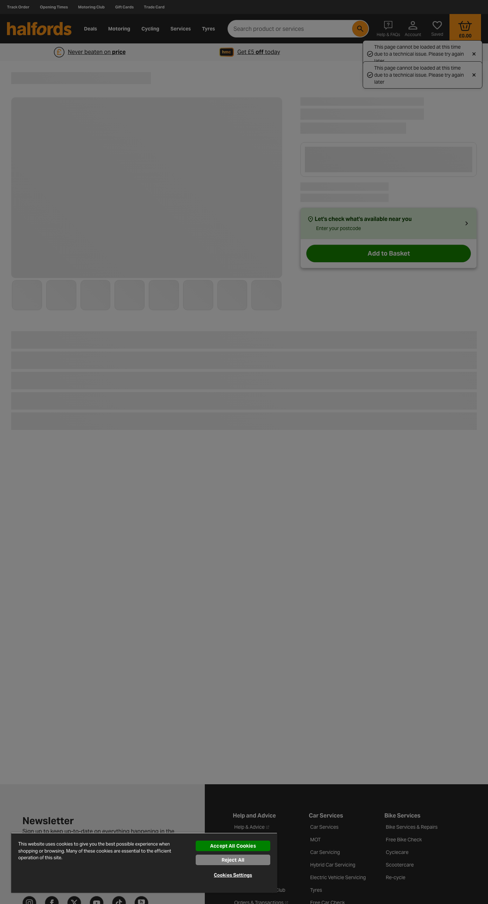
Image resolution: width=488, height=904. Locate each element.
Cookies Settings (233, 875)
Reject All (233, 860)
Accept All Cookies (233, 846)
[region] (144, 863)
